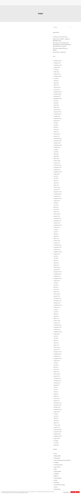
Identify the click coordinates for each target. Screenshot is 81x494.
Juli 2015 (56, 283)
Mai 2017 (56, 234)
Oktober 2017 (57, 223)
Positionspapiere (57, 478)
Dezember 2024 (57, 60)
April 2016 (56, 263)
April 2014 (56, 316)
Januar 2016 (57, 269)
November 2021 (57, 114)
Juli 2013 (56, 336)
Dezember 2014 (57, 298)
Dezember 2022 (57, 91)
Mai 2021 (56, 127)
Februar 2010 (57, 425)
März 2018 (56, 211)
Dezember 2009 (57, 429)
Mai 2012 (56, 367)
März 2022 (56, 107)
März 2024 (56, 71)
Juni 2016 (56, 258)
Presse (55, 453)
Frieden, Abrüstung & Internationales (62, 460)
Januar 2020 (57, 163)
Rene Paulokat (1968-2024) (59, 52)
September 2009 (58, 436)
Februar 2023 (57, 87)
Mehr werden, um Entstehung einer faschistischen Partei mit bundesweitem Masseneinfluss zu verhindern (62, 44)
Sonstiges (56, 462)
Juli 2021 (56, 123)
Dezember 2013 (57, 325)
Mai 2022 (56, 103)
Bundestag (56, 482)
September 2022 (58, 98)
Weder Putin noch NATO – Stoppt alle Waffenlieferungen (61, 39)
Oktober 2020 (57, 143)
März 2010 (56, 423)
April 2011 (56, 394)
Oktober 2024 (57, 63)
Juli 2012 (56, 363)
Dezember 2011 (57, 378)
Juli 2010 (56, 414)
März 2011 (56, 396)
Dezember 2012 (57, 351)
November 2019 (57, 167)
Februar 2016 (57, 267)
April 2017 (56, 236)
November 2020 (57, 140)
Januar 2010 (57, 427)
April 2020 (56, 156)
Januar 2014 (57, 323)
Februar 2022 (57, 109)
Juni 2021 (56, 125)
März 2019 (56, 185)
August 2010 (57, 411)
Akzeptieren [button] (73, 492)
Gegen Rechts (57, 467)
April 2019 (56, 183)
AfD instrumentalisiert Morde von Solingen (60, 49)
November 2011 (57, 380)
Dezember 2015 (57, 271)
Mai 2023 (56, 80)
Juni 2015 (56, 285)
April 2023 (56, 83)
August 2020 (57, 147)
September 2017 (58, 225)
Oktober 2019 (57, 169)
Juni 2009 (56, 443)
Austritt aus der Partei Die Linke (60, 36)
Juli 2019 (56, 176)
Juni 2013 (56, 338)
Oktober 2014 (57, 303)
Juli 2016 (56, 256)
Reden (55, 469)
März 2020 (56, 158)
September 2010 (58, 409)
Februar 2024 (57, 74)
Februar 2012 (57, 374)
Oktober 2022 (57, 96)
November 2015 (57, 274)
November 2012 (57, 354)
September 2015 (58, 278)
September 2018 (58, 198)
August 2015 (57, 280)
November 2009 (57, 431)
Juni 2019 (56, 178)
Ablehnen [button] (77, 492)
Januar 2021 (57, 136)
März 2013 (56, 345)
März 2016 (56, 265)
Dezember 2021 (57, 111)
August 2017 (57, 227)
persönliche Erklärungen (59, 484)
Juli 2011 (56, 387)
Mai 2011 (56, 391)
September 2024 (58, 65)
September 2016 (58, 251)
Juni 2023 (56, 78)
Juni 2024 (56, 69)
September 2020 (58, 145)
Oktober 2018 (57, 196)
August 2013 (57, 334)
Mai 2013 (56, 340)
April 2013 (56, 343)
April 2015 (56, 289)
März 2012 (56, 371)
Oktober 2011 (57, 383)
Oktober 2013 (57, 329)
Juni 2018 (56, 205)
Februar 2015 (57, 294)
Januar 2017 (57, 243)
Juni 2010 (56, 416)
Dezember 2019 (57, 165)
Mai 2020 (56, 154)
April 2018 (56, 209)
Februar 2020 (57, 160)
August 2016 (57, 254)
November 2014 (57, 300)
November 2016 (57, 247)
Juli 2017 (56, 229)
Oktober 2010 (57, 407)
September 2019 (58, 171)
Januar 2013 (57, 349)
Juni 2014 (56, 311)
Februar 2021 (57, 134)
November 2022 (57, 94)
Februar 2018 (57, 214)
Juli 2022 (56, 100)
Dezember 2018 (57, 191)
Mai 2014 (56, 314)
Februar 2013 (57, 347)
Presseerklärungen (58, 464)
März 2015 (56, 291)
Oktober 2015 (57, 276)
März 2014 (56, 318)
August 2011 (57, 385)
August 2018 (57, 200)
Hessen (55, 480)
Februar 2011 (57, 398)
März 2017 (56, 238)
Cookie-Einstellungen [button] (66, 492)
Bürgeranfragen (57, 471)
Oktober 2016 (57, 249)
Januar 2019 (57, 189)
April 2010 (56, 420)
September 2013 (58, 331)
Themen (56, 487)
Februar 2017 (57, 240)
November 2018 (57, 194)
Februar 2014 (57, 320)
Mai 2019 (56, 180)
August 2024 (57, 67)
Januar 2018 (57, 216)
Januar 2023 (57, 89)
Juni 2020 (56, 151)
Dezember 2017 (57, 218)
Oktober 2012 (57, 356)
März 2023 (56, 85)
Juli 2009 (56, 440)
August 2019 (57, 174)
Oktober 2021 (57, 116)
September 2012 (58, 358)
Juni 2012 (56, 365)
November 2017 (57, 220)
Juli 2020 (56, 149)
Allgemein (56, 476)
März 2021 (56, 131)
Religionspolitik (57, 456)
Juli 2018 (56, 203)
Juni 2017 (56, 231)
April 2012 (56, 369)
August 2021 (57, 120)
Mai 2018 (56, 207)
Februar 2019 (57, 187)
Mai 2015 (56, 287)
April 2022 (56, 105)
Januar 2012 (57, 376)
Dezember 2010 (57, 403)
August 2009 (57, 438)
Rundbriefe (56, 473)
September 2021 (58, 118)
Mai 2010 (56, 418)
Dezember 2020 (57, 138)
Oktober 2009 (57, 434)
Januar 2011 (57, 400)
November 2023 (57, 76)
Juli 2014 (56, 309)
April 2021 (56, 129)
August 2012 (57, 360)
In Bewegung (57, 458)
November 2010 (57, 405)
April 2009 (56, 445)
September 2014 (58, 305)
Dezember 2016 (57, 245)
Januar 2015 (57, 296)
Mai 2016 (56, 260)
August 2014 (57, 307)
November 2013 (57, 327)
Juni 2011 (56, 389)
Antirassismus (57, 489)
